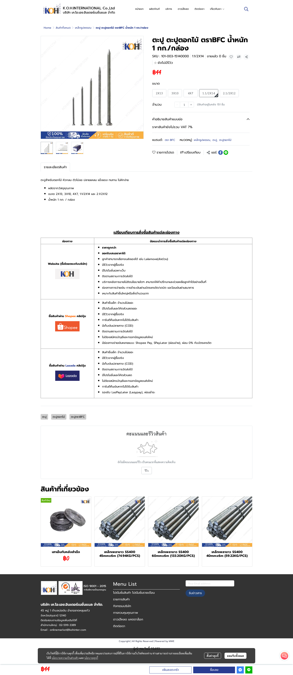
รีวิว (147, 470)
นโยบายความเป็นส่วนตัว (65, 658)
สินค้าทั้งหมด (63, 28)
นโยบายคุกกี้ (91, 658)
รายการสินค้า (121, 599)
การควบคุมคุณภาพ (125, 612)
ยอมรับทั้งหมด (235, 655)
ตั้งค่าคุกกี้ (213, 655)
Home (47, 28)
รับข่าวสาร (195, 593)
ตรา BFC (170, 140)
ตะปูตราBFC (78, 417)
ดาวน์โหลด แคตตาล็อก (128, 619)
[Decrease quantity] (177, 104)
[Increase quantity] (191, 104)
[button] (246, 9)
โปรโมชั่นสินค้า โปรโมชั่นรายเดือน (134, 592)
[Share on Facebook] (220, 152)
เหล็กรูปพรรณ (83, 28)
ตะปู (215, 140)
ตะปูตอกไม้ (225, 140)
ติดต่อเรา (119, 626)
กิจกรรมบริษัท (122, 606)
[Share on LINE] (226, 152)
